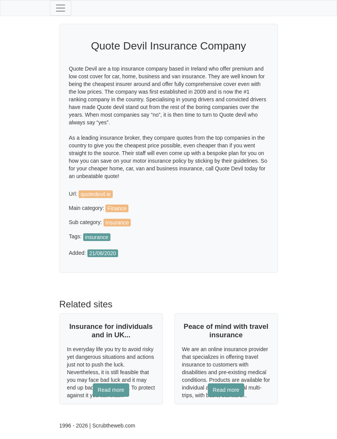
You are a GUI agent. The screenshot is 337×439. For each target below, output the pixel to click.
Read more (111, 390)
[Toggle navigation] (60, 8)
